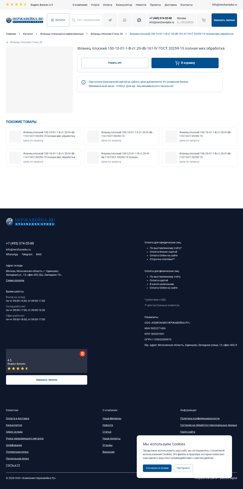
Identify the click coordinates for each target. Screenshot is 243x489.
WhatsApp (12, 254)
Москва (181, 18)
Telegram (27, 254)
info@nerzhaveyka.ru (224, 4)
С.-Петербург (185, 22)
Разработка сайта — (216, 478)
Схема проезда (15, 280)
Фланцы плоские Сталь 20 (24, 42)
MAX (39, 254)
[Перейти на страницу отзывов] (29, 5)
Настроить (183, 468)
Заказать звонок (224, 20)
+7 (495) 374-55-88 (160, 18)
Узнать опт (115, 62)
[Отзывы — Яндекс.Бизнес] (46, 361)
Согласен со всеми (157, 468)
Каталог (58, 20)
